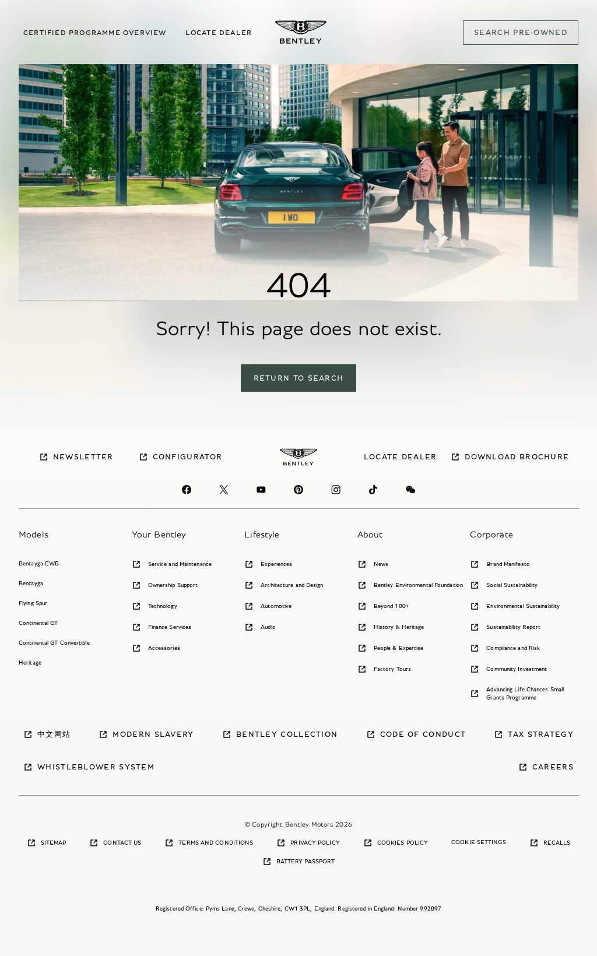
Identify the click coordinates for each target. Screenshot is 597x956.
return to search (299, 378)
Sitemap (46, 843)
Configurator (181, 457)
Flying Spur (33, 603)
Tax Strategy (534, 734)
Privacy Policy (307, 843)
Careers (546, 767)
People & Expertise (390, 648)
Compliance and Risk (505, 648)
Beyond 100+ (383, 606)
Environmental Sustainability (515, 606)
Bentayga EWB (39, 563)
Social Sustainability (504, 585)
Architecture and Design (283, 585)
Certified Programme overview (95, 32)
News (372, 564)
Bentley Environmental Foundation (410, 585)
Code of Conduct (416, 734)
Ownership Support (165, 585)
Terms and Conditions (208, 843)
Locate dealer (218, 32)
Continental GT (38, 623)
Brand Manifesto (500, 564)
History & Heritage (390, 627)
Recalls (550, 843)
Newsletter (76, 457)
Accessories (156, 648)
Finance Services (162, 627)
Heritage (30, 662)
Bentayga (31, 583)
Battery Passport (298, 861)
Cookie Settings (478, 842)
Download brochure (510, 457)
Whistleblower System (88, 767)
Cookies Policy (395, 843)
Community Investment (508, 669)
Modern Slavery (146, 734)
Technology (154, 606)
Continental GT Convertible (54, 642)
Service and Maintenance (172, 564)
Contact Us (115, 843)
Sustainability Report (505, 627)
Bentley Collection (280, 734)
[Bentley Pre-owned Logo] (301, 32)
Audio (260, 627)
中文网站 (47, 734)
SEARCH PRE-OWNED (520, 32)
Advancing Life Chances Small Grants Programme (517, 693)
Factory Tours (384, 669)
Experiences (268, 564)
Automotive (268, 606)
